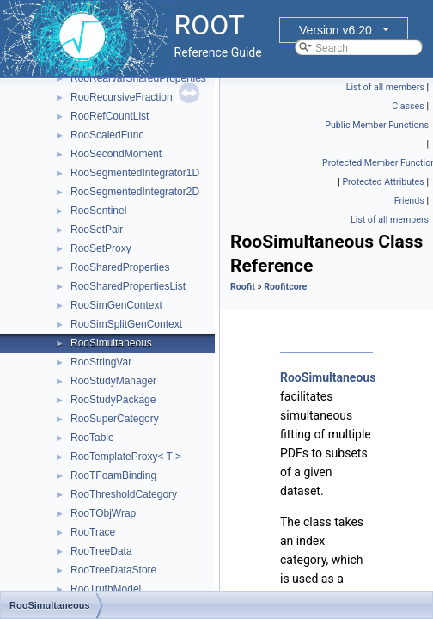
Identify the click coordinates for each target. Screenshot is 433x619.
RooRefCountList (109, 116)
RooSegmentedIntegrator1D (134, 173)
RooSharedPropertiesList (128, 286)
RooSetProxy (100, 248)
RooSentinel (98, 211)
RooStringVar (100, 362)
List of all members (385, 87)
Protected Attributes (383, 181)
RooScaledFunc (106, 135)
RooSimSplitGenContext (126, 324)
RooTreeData (101, 551)
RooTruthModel (105, 589)
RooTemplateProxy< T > (125, 456)
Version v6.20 (335, 30)
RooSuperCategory (114, 419)
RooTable (92, 438)
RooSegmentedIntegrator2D (134, 192)
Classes (408, 106)
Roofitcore (285, 286)
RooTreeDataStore (113, 570)
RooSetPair (96, 230)
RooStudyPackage (113, 400)
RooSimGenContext (116, 305)
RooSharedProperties (119, 267)
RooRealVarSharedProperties (138, 78)
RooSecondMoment (116, 154)
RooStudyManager (113, 381)
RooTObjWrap (103, 513)
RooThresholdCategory (123, 494)
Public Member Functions (377, 125)
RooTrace (92, 532)
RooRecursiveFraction (121, 97)
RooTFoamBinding (113, 475)
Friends (409, 200)
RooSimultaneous (111, 343)
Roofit (242, 286)
